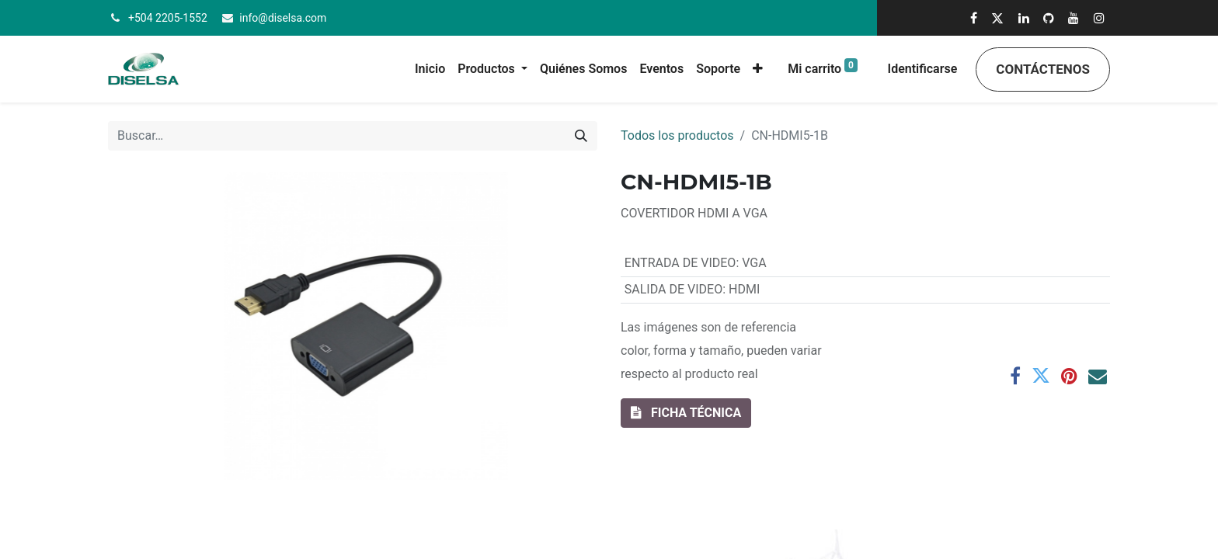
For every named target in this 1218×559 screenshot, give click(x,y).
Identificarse (923, 68)
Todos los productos (677, 135)
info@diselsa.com (282, 18)
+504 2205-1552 (167, 18)
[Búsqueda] (581, 136)
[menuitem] (430, 69)
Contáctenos (1043, 69)
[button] (757, 69)
